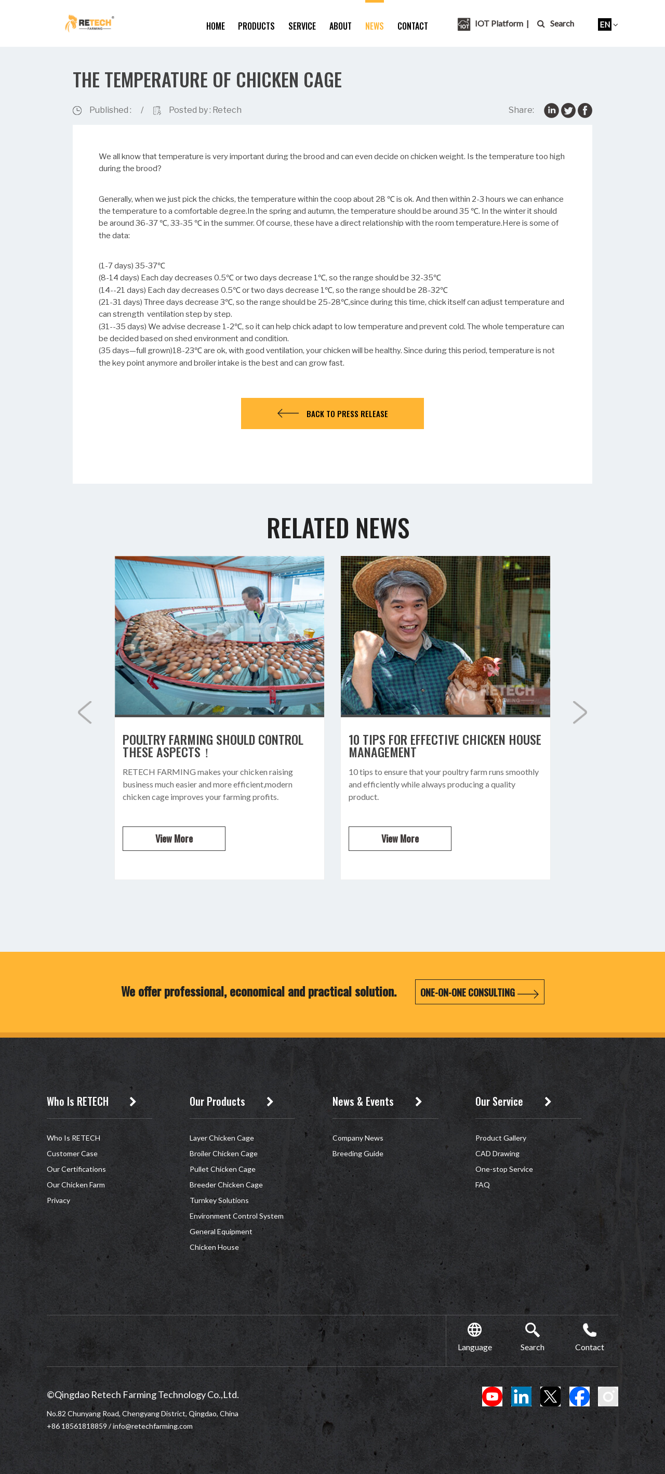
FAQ (482, 1184)
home (215, 26)
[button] (580, 712)
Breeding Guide (357, 1153)
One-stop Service (504, 1169)
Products (256, 26)
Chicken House (214, 1247)
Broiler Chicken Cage (224, 1153)
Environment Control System (237, 1215)
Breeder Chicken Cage (226, 1184)
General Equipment (221, 1231)
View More (174, 838)
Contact (412, 26)
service (302, 26)
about (340, 26)
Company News (357, 1137)
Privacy (58, 1200)
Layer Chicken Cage (222, 1137)
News (374, 26)
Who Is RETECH (73, 1137)
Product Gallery (500, 1137)
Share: (521, 110)
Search (555, 23)
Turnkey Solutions (219, 1200)
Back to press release (332, 413)
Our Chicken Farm (76, 1184)
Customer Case (72, 1153)
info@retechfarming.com (153, 1425)
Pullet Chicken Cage (223, 1169)
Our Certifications (76, 1169)
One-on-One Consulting (479, 992)
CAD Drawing (497, 1153)
